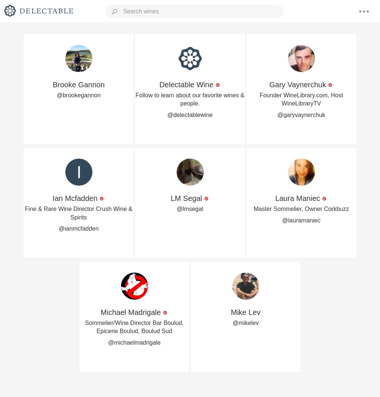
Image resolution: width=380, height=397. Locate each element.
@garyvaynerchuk (301, 115)
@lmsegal (190, 209)
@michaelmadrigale (134, 342)
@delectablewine (190, 115)
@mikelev (246, 323)
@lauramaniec (301, 220)
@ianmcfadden (79, 228)
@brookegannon (79, 95)
